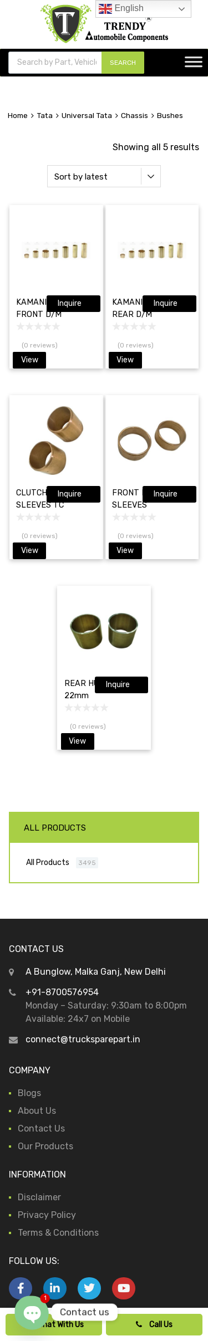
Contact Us (41, 1128)
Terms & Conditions (58, 1232)
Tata (45, 115)
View (29, 360)
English (121, 9)
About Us (37, 1110)
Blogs (29, 1093)
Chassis (134, 115)
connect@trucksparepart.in (83, 1039)
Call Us (154, 1324)
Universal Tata (87, 115)
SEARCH (123, 62)
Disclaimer (39, 1197)
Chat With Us (54, 1324)
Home (18, 115)
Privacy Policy (47, 1215)
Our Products (45, 1146)
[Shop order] (104, 176)
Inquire (70, 303)
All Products (47, 862)
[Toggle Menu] (193, 65)
